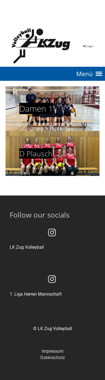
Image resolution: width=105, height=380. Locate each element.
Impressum (53, 351)
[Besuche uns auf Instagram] (52, 233)
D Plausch (36, 153)
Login (87, 46)
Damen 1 (36, 108)
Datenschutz (52, 357)
